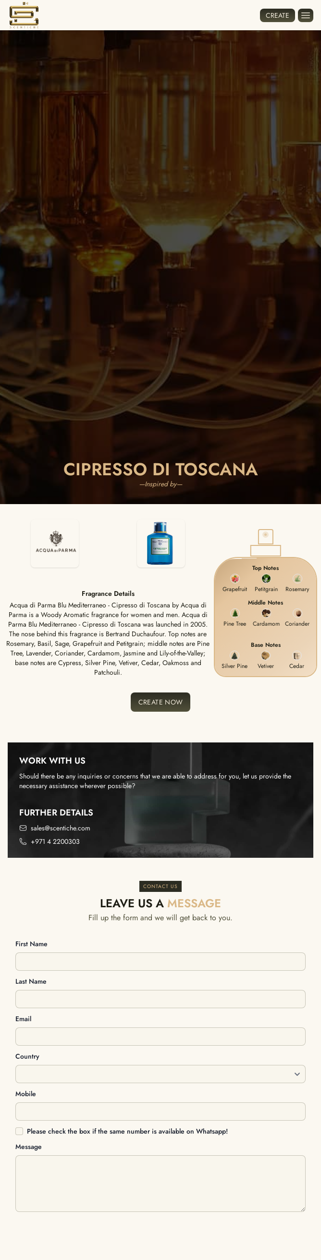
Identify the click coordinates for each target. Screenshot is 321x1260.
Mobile (25, 1094)
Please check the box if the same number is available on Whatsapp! (127, 1131)
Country (27, 1056)
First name (31, 944)
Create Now (160, 702)
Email (23, 1019)
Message (28, 1146)
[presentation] (88, 1236)
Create (277, 15)
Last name (31, 981)
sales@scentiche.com (60, 828)
